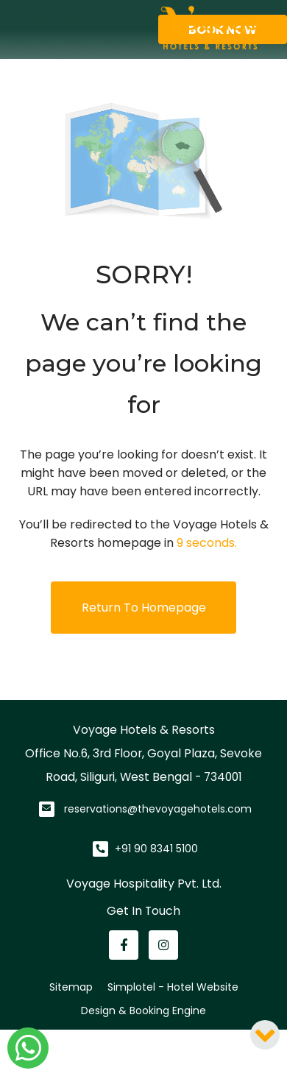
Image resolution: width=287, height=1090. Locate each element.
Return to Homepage (144, 607)
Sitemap (71, 987)
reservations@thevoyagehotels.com (158, 808)
